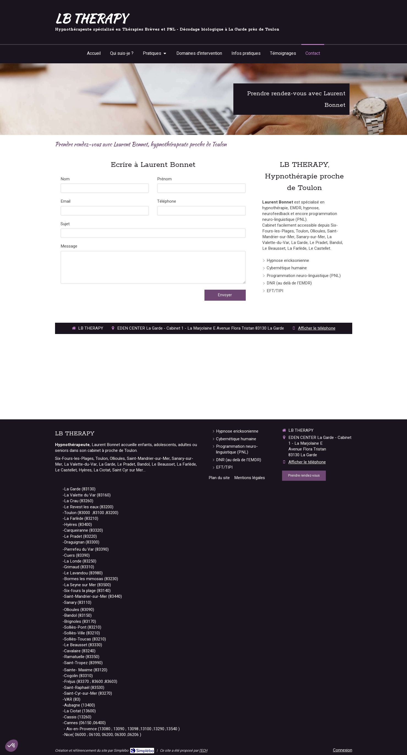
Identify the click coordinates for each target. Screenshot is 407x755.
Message (69, 246)
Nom (65, 179)
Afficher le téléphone (316, 328)
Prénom (164, 179)
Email (65, 201)
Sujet (65, 224)
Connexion (342, 750)
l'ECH (203, 750)
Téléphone (166, 201)
